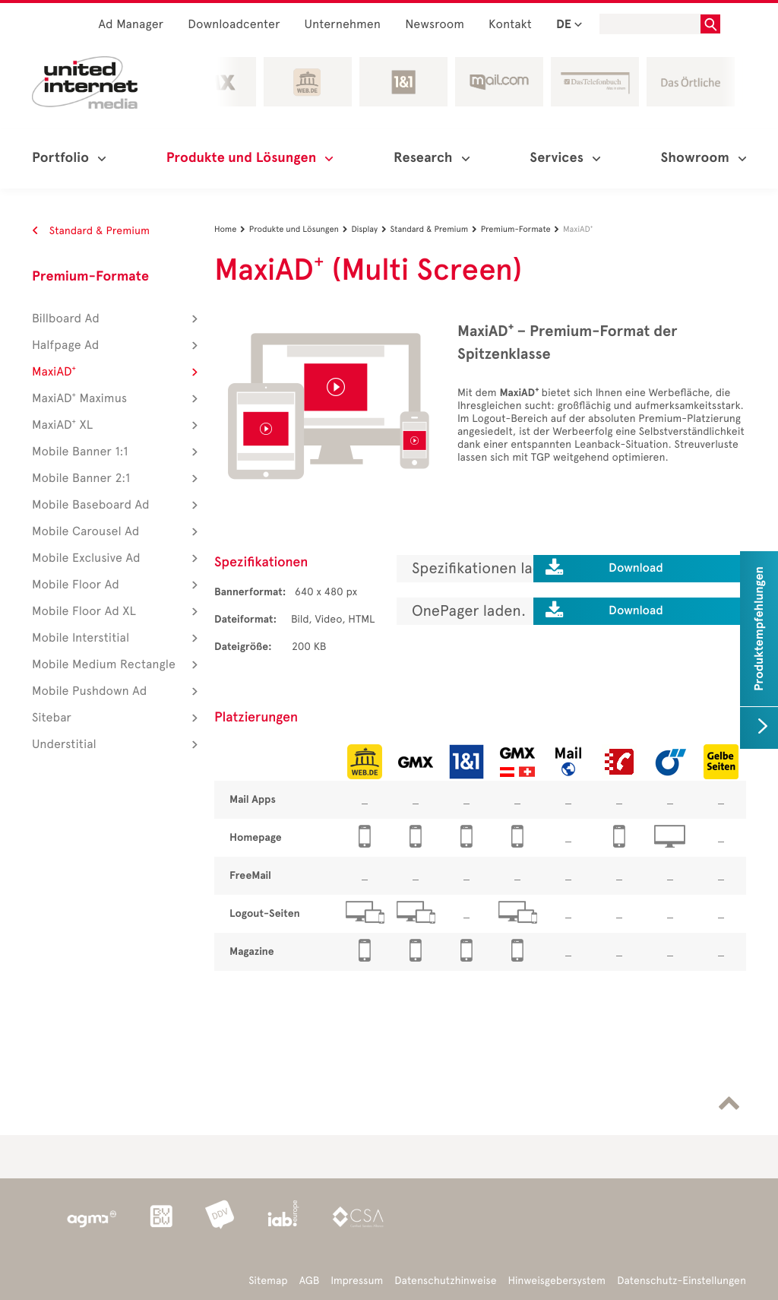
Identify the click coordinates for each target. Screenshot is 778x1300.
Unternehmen (343, 24)
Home (231, 229)
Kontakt (510, 24)
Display (370, 229)
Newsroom (434, 24)
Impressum (356, 1280)
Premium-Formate (90, 276)
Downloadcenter (234, 24)
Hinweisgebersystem (557, 1280)
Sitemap (267, 1280)
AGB (309, 1280)
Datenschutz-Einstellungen (681, 1280)
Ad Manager (131, 24)
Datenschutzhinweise (445, 1280)
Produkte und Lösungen (300, 229)
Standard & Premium (91, 230)
